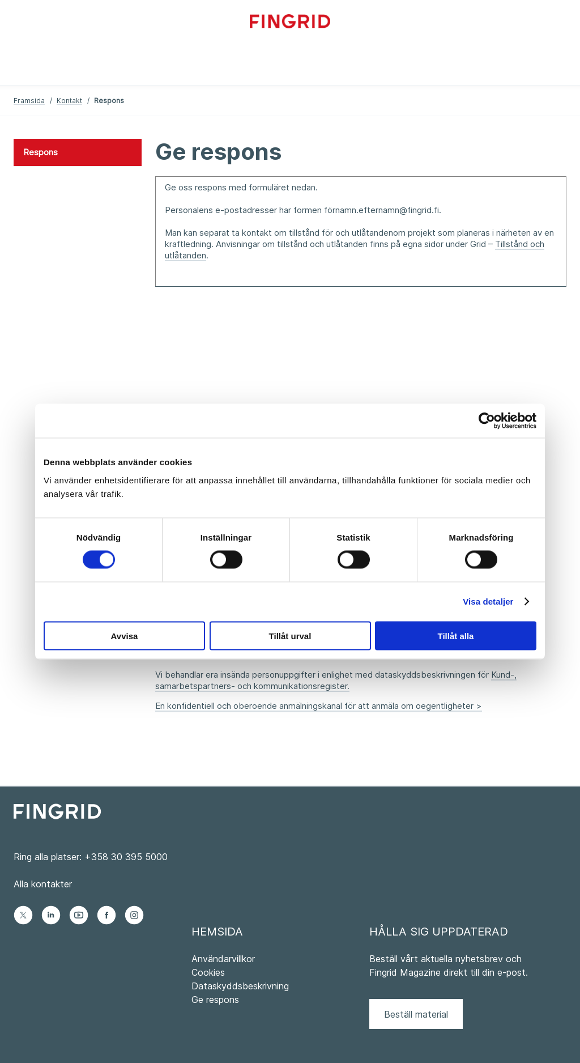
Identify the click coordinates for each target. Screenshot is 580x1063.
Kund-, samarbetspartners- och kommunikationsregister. (336, 680)
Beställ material (416, 1014)
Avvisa (124, 635)
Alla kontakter (43, 884)
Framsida (29, 100)
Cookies (208, 972)
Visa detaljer (488, 601)
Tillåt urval (290, 635)
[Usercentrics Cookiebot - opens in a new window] (486, 421)
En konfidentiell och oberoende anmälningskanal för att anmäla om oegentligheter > (318, 705)
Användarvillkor (223, 958)
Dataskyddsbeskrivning (240, 986)
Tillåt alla (456, 635)
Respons (40, 152)
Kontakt (69, 100)
